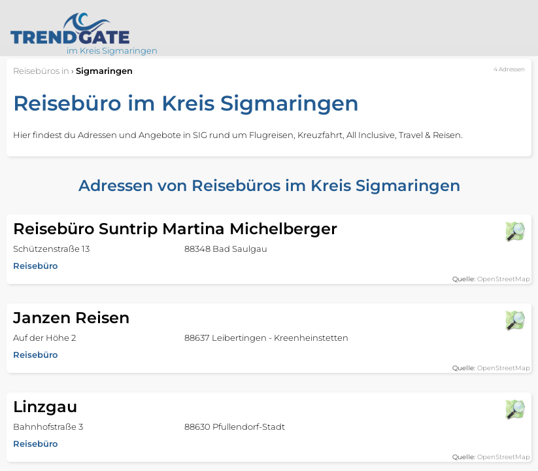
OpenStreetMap (503, 279)
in (41, 70)
